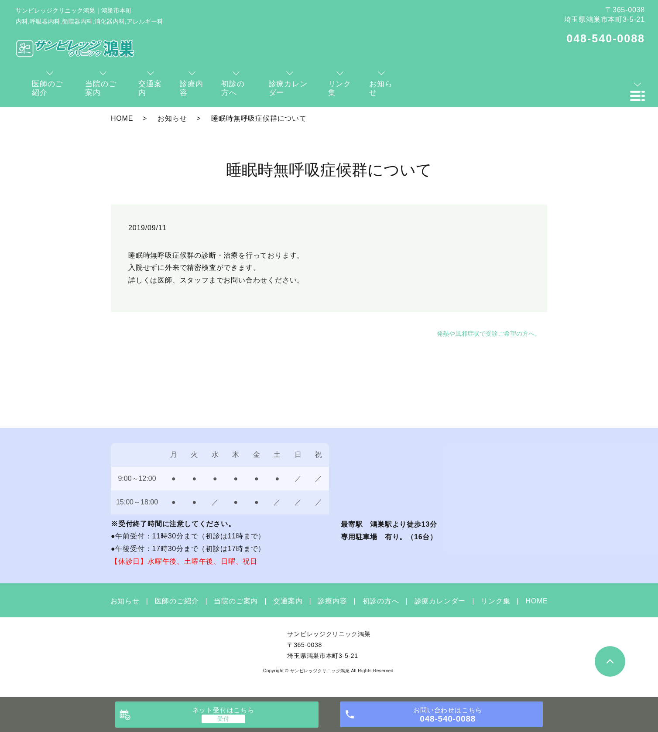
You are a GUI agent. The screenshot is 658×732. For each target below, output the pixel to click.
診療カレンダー (440, 601)
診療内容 (332, 601)
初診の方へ (381, 601)
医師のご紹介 (177, 601)
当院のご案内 (236, 601)
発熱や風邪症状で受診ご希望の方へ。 (489, 333)
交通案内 (287, 601)
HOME (122, 118)
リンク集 (495, 601)
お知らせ (172, 118)
